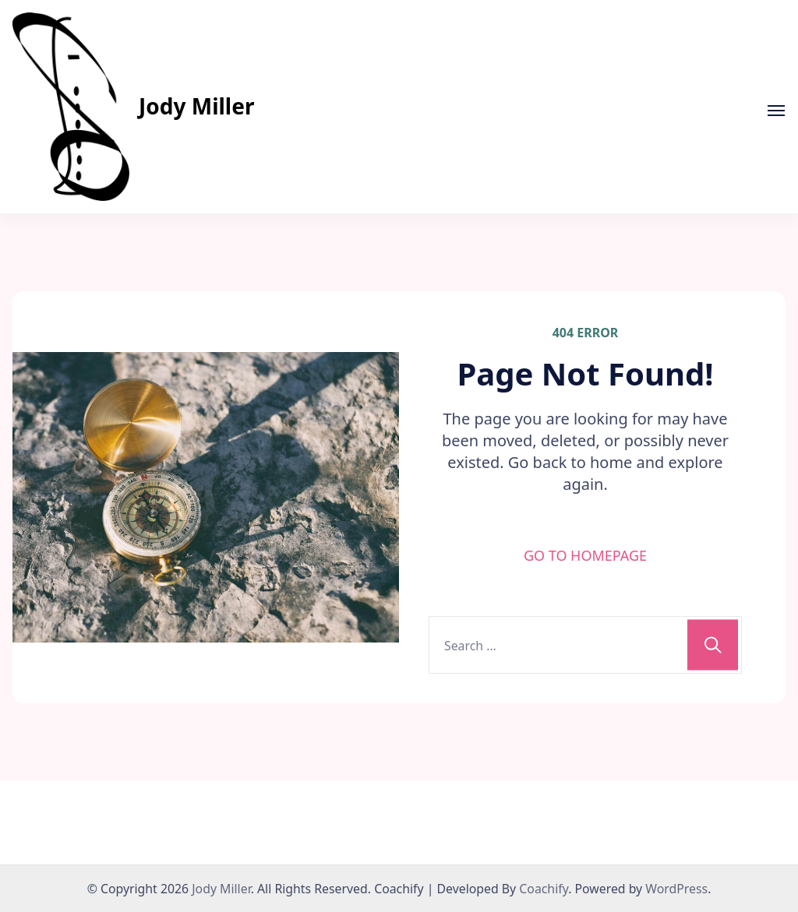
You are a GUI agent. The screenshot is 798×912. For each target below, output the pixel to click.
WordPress (676, 888)
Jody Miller (196, 106)
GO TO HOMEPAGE (585, 555)
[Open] (776, 110)
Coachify (543, 888)
